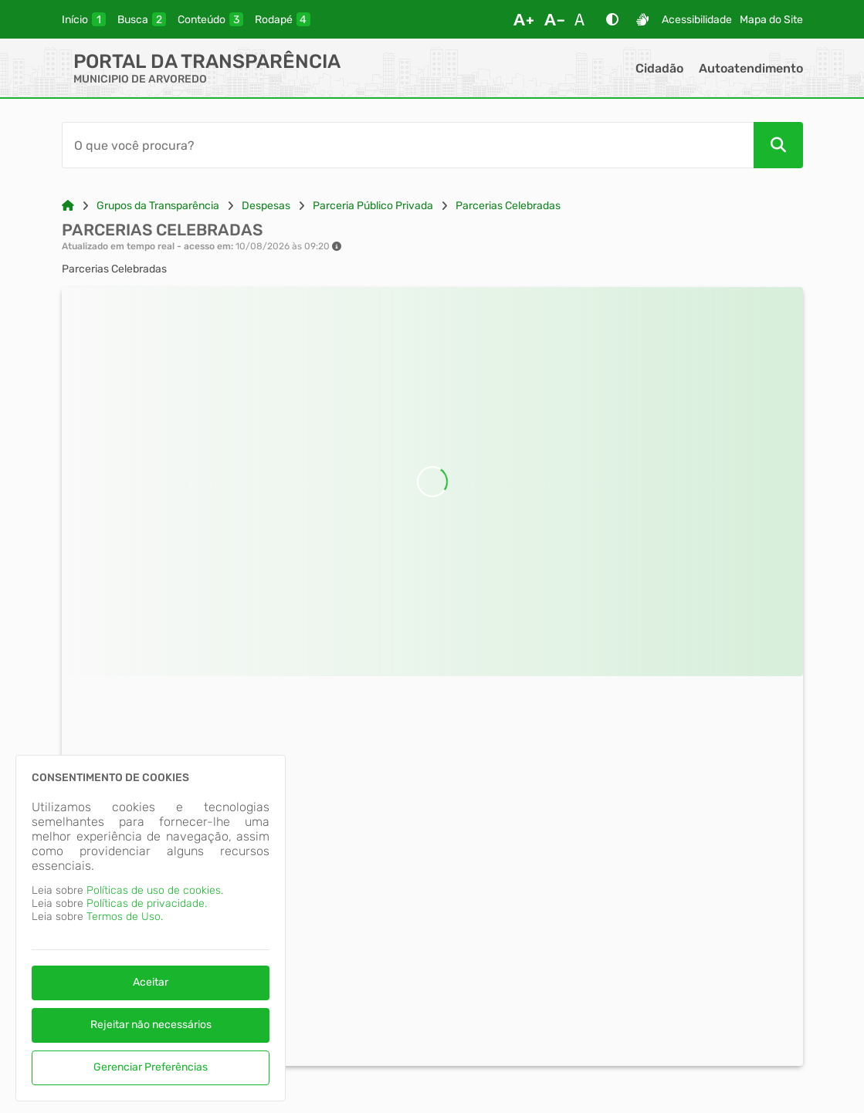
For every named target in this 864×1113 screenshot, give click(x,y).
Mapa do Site (771, 19)
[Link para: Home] (68, 205)
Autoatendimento (751, 68)
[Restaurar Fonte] (584, 19)
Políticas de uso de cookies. (154, 890)
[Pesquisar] (778, 145)
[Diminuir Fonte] (554, 19)
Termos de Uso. (124, 916)
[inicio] (84, 19)
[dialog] (150, 928)
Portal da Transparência (207, 61)
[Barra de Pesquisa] (408, 145)
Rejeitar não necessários (151, 1024)
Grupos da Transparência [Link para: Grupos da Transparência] (158, 205)
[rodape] (282, 19)
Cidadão (659, 68)
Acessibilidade (697, 19)
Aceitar (150, 982)
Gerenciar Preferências (150, 1067)
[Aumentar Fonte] (523, 19)
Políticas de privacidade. (146, 903)
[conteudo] (210, 19)
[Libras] (642, 19)
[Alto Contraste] (612, 19)
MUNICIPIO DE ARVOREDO (140, 79)
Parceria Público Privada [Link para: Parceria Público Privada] (373, 205)
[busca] (141, 19)
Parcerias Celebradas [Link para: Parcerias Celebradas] (508, 205)
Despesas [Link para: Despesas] (266, 205)
